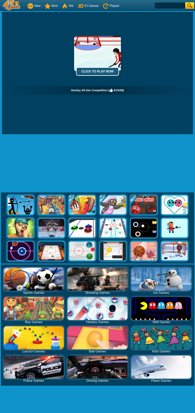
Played (111, 5)
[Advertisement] (97, 163)
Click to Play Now (97, 71)
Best (51, 5)
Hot (68, 5)
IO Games (88, 5)
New (34, 5)
